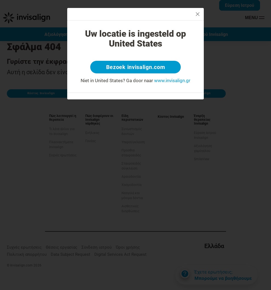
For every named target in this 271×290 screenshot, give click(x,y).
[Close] (198, 14)
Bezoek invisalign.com (135, 67)
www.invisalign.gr (172, 80)
